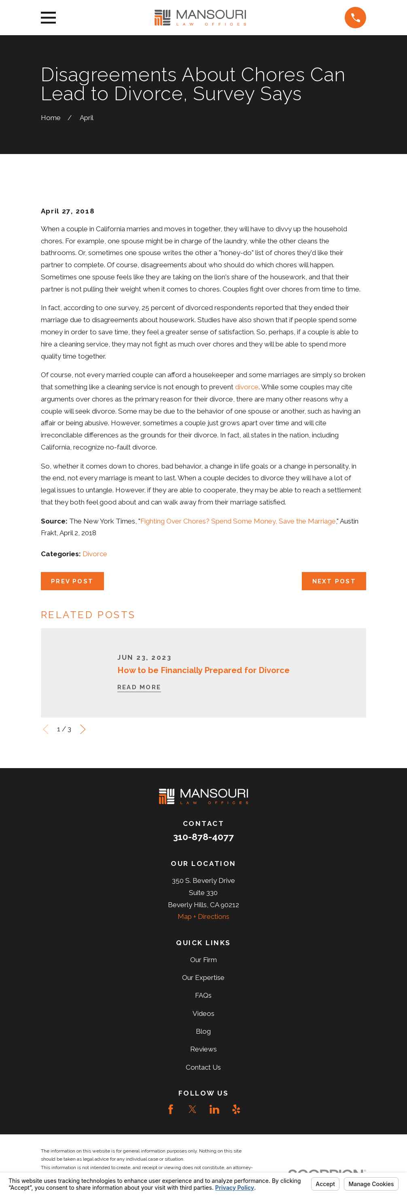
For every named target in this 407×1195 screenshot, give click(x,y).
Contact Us (203, 1067)
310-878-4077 (203, 837)
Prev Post (72, 581)
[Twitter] (192, 1109)
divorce (247, 387)
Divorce (95, 554)
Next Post (334, 581)
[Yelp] (236, 1109)
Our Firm (203, 960)
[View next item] (83, 729)
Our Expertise (203, 977)
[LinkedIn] (214, 1109)
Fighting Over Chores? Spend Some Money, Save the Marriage (238, 521)
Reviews (203, 1049)
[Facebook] (171, 1109)
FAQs (203, 995)
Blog (203, 1031)
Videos (203, 1013)
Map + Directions (203, 916)
